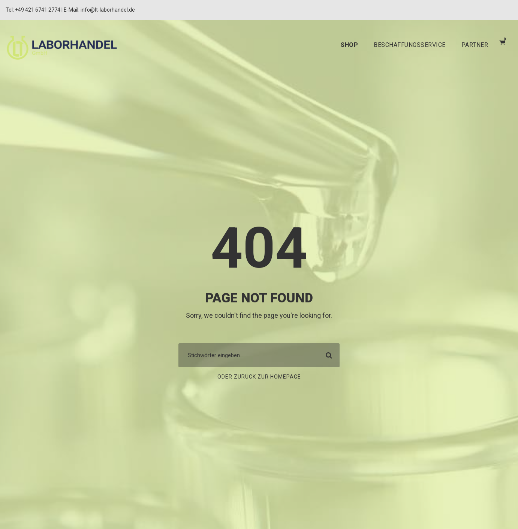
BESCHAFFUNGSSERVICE (403, 45)
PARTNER (473, 45)
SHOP (339, 45)
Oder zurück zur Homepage (258, 377)
